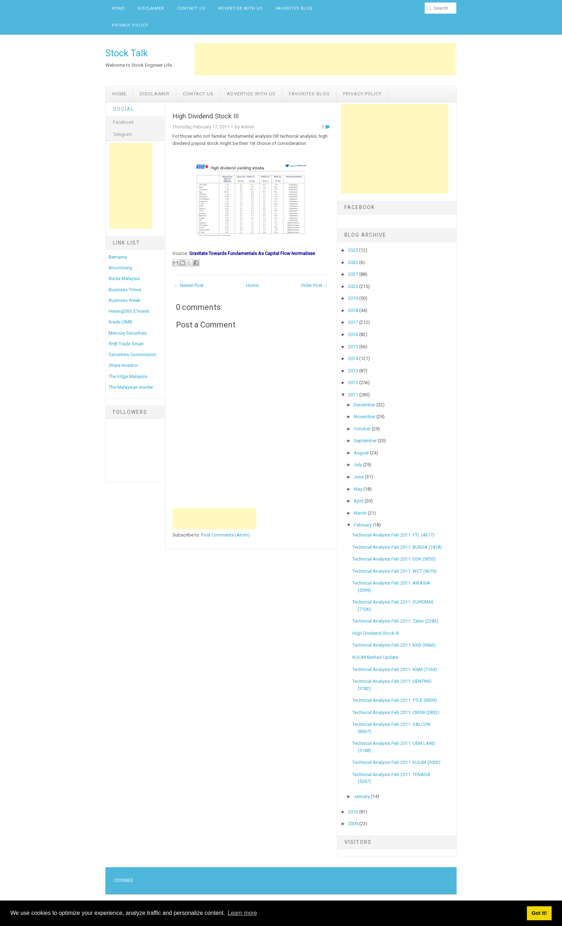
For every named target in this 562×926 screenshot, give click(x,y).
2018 (353, 310)
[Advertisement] (325, 59)
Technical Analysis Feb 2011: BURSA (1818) (397, 547)
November (365, 416)
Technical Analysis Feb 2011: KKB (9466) (393, 645)
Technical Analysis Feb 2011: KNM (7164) (394, 669)
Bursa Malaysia (124, 278)
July (358, 464)
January (362, 796)
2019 (353, 298)
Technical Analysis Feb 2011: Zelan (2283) (395, 621)
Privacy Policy (130, 25)
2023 (353, 250)
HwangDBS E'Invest (129, 311)
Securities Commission (132, 354)
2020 (353, 286)
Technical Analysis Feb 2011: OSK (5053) (394, 559)
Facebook (123, 122)
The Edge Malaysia (128, 376)
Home (118, 8)
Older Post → (314, 285)
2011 (353, 394)
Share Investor (123, 365)
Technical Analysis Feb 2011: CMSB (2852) (395, 712)
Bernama (118, 257)
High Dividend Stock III (205, 116)
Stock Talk (126, 53)
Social (123, 109)
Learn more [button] (242, 913)
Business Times (125, 289)
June (359, 476)
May (358, 489)
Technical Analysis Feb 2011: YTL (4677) (393, 535)
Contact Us (191, 8)
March (361, 513)
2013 (353, 370)
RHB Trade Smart (126, 343)
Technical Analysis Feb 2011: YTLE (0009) (394, 700)
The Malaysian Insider (131, 387)
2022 (353, 262)
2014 (353, 358)
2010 (353, 811)
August (362, 452)
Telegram (122, 134)
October (363, 428)
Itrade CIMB (120, 322)
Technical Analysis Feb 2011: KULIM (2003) (396, 762)
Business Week (124, 300)
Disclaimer (151, 8)
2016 (353, 334)
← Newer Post (189, 285)
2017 (353, 322)
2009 (353, 823)
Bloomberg (120, 267)
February (363, 525)
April (359, 501)
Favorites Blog (294, 8)
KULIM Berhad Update (375, 657)
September (366, 440)
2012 (353, 382)
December (365, 404)
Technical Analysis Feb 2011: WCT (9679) (394, 571)
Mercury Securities (128, 333)
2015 (353, 346)
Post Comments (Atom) (225, 535)
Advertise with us (240, 8)
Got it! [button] (539, 913)
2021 (353, 274)
